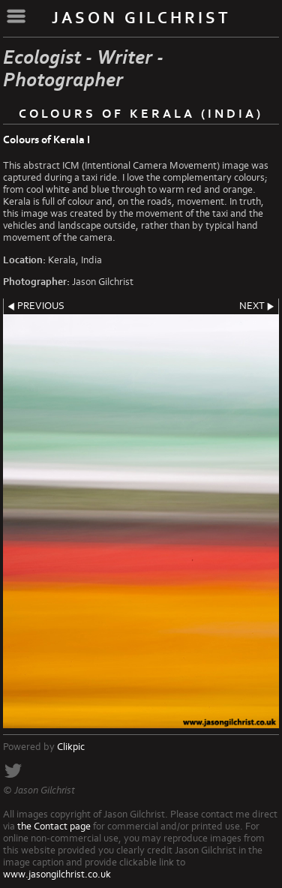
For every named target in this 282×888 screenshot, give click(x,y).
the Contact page (54, 826)
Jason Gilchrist (141, 18)
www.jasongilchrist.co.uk (57, 874)
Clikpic (71, 747)
